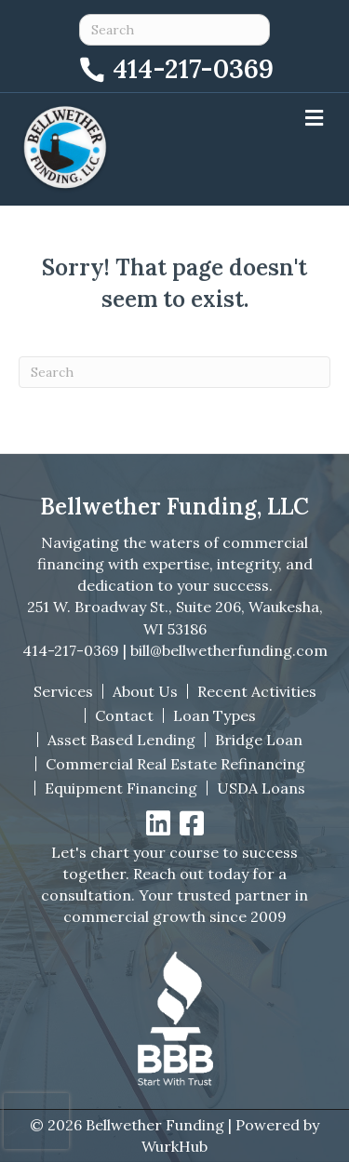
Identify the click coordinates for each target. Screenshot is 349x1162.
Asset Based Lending (121, 739)
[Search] (174, 372)
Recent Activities (256, 691)
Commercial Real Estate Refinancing (175, 763)
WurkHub (174, 1146)
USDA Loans (261, 788)
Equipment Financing (121, 788)
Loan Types (214, 715)
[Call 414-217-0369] (175, 66)
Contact (124, 715)
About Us (145, 691)
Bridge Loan (258, 739)
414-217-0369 (70, 650)
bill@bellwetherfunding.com (229, 650)
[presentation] (36, 1121)
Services (63, 691)
